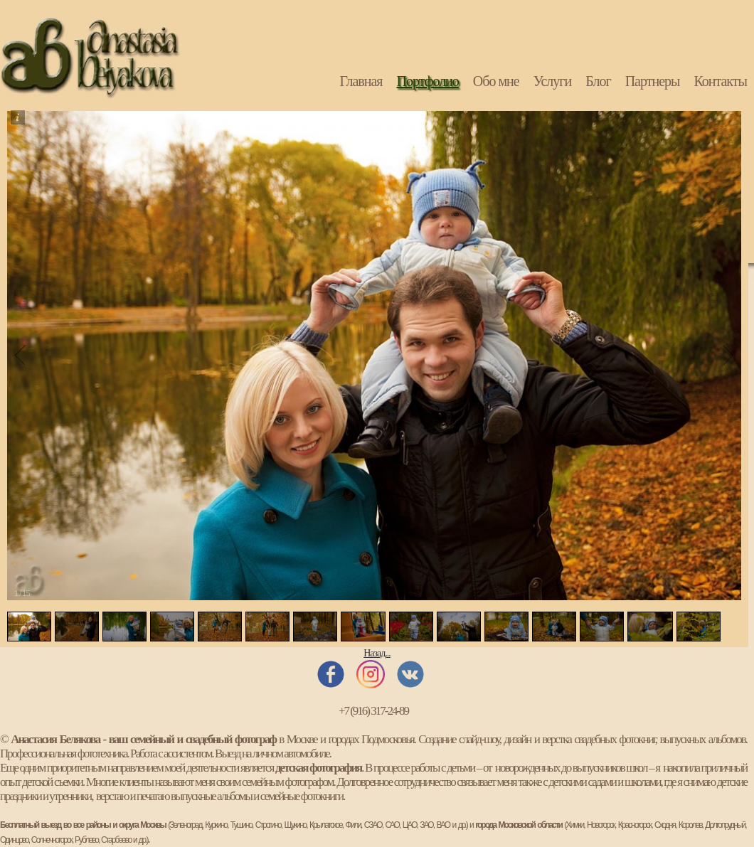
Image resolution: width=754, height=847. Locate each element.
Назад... (377, 653)
